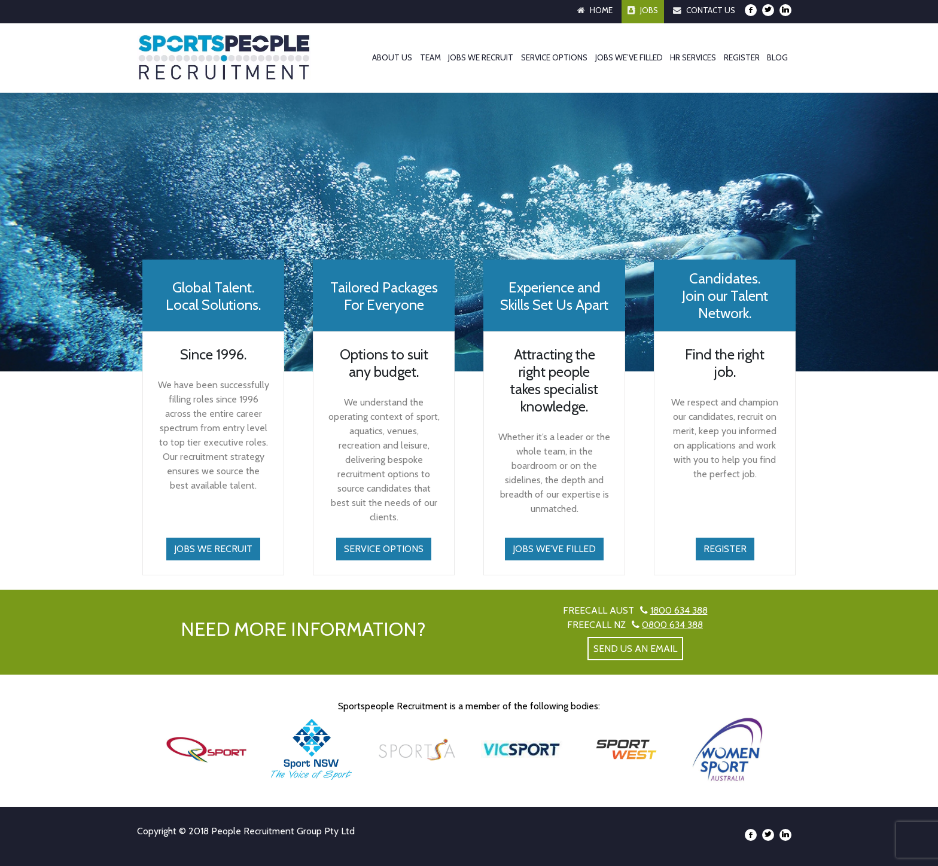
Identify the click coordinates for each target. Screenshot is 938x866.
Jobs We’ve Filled (629, 57)
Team (430, 57)
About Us (392, 57)
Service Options (554, 57)
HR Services (693, 57)
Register (742, 57)
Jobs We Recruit (480, 57)
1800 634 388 (679, 610)
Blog (777, 57)
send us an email (635, 648)
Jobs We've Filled (554, 548)
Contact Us (710, 10)
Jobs (649, 10)
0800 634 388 (672, 624)
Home (601, 10)
